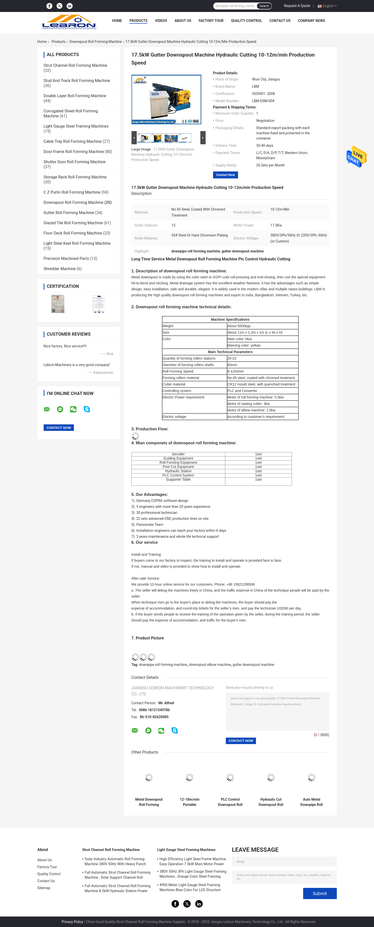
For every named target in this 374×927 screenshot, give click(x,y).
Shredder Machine (60, 268)
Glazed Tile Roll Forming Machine (73, 223)
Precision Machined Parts (66, 258)
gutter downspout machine (253, 665)
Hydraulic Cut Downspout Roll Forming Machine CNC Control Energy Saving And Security (271, 802)
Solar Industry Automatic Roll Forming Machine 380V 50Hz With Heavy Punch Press (115, 862)
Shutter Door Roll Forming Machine (75, 161)
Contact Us (279, 21)
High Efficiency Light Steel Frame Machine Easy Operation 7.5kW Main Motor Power (193, 861)
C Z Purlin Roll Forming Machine (72, 192)
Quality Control (246, 21)
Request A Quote (297, 6)
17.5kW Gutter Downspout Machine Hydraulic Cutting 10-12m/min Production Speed (162, 154)
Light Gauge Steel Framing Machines (76, 126)
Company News (311, 21)
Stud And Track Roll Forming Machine (77, 80)
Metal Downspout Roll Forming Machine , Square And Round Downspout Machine (149, 802)
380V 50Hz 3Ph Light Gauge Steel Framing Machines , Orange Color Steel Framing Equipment (193, 874)
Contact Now (225, 175)
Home (117, 21)
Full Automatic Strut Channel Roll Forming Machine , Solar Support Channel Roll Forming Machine (118, 875)
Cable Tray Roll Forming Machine (73, 141)
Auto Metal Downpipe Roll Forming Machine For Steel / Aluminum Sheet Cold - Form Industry (311, 802)
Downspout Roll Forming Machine (96, 42)
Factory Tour (211, 21)
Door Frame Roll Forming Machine (74, 151)
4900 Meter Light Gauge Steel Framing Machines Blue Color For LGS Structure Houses (190, 888)
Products (138, 21)
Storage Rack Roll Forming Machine (75, 177)
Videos (161, 21)
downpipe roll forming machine (163, 665)
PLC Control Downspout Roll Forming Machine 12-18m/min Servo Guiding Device (230, 802)
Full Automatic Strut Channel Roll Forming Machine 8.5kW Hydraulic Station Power (118, 888)
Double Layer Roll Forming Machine (75, 95)
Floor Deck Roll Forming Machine (73, 233)
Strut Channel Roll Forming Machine (75, 65)
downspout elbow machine (210, 665)
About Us (183, 21)
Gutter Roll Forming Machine (69, 212)
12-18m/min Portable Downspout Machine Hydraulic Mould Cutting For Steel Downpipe (189, 802)
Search (264, 6)
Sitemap (43, 888)
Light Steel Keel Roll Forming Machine (77, 243)
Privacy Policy (72, 922)
